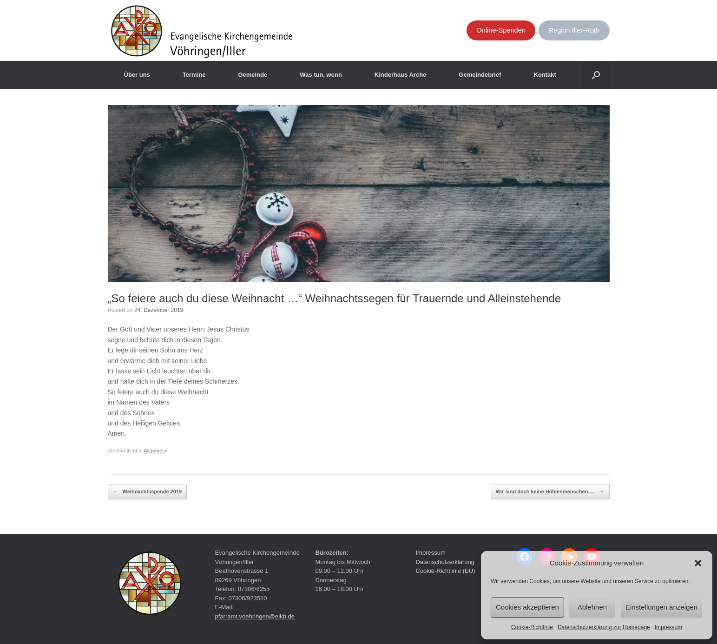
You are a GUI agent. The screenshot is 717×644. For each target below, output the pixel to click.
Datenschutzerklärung (445, 561)
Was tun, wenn (321, 74)
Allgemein (155, 450)
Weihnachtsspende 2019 (147, 492)
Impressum (668, 627)
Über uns (137, 74)
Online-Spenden (501, 30)
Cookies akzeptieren (527, 607)
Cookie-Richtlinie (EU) (445, 570)
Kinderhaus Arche (401, 74)
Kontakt (544, 74)
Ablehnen (592, 607)
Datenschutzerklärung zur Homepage (604, 627)
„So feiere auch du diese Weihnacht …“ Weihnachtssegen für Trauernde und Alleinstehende (334, 298)
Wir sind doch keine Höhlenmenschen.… (550, 492)
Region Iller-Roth (573, 30)
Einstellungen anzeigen (661, 607)
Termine (194, 74)
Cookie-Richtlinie (532, 627)
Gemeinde (252, 74)
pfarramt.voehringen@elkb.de (255, 616)
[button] (698, 563)
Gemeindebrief (480, 74)
